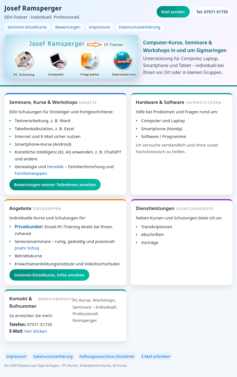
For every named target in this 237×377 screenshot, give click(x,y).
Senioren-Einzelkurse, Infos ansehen (49, 275)
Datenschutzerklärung (139, 27)
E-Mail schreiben (155, 356)
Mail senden (173, 11)
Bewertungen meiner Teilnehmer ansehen (55, 184)
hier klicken (35, 331)
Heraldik (55, 166)
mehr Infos (27, 248)
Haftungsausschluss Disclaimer (107, 356)
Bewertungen (67, 27)
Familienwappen (31, 173)
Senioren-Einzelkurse (27, 27)
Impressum (99, 27)
